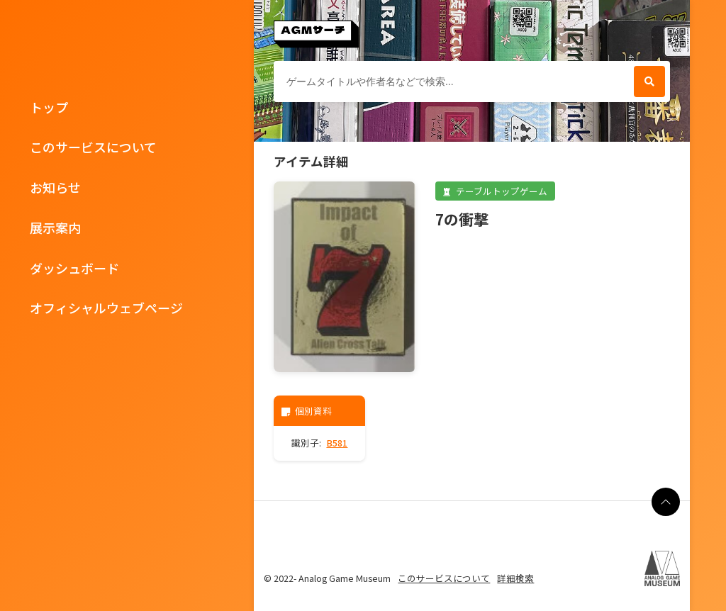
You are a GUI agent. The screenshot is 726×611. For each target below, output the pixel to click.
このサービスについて (93, 147)
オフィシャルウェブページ (106, 307)
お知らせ (55, 187)
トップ (49, 107)
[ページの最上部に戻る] (666, 502)
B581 (336, 442)
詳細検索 (515, 578)
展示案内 (55, 227)
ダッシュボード (74, 268)
